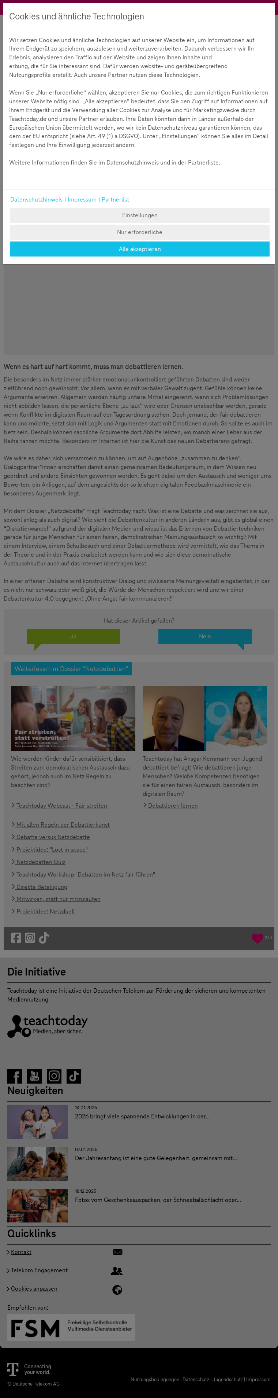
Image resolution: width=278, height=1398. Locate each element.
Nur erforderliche (139, 232)
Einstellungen (140, 215)
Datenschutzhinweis (36, 199)
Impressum (82, 199)
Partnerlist (115, 199)
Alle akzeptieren (140, 249)
